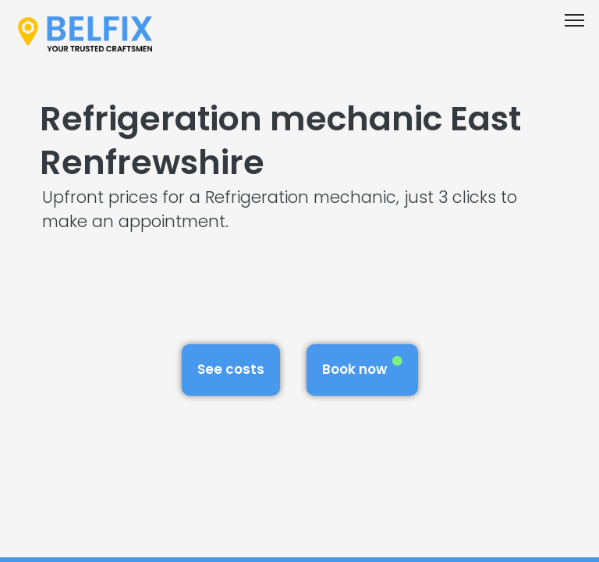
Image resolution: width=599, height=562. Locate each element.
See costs (230, 369)
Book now (362, 367)
